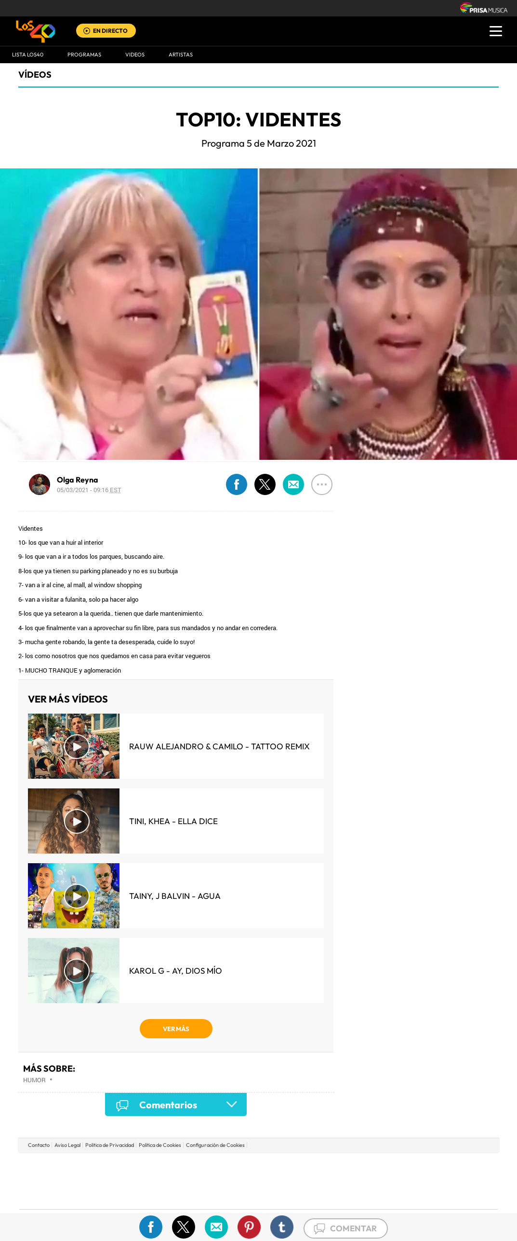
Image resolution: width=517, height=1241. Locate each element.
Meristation (407, 1195)
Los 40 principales (194, 1166)
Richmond (142, 1195)
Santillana (239, 1166)
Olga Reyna (77, 479)
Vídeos (35, 74)
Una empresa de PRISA (62, 1174)
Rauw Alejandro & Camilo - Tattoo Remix (219, 746)
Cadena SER (332, 1166)
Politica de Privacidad (109, 1145)
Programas (84, 54)
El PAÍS (148, 1166)
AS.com (362, 1166)
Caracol (430, 1166)
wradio (242, 1181)
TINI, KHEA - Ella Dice (173, 821)
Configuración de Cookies (215, 1145)
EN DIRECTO (110, 30)
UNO (214, 1181)
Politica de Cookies (160, 1145)
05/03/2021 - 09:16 (89, 489)
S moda (319, 1195)
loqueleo (361, 1195)
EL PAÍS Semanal (351, 1181)
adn (394, 1166)
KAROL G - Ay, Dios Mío (175, 970)
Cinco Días (279, 1181)
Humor (34, 1080)
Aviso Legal (67, 1145)
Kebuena (421, 1181)
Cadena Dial (316, 1181)
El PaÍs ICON (278, 1195)
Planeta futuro (386, 1181)
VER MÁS (176, 1029)
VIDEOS (135, 54)
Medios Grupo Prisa (62, 1197)
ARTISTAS (181, 54)
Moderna (189, 1195)
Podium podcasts (237, 1195)
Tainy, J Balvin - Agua (175, 896)
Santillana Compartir (290, 1166)
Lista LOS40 (27, 54)
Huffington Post (161, 1181)
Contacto (39, 1145)
